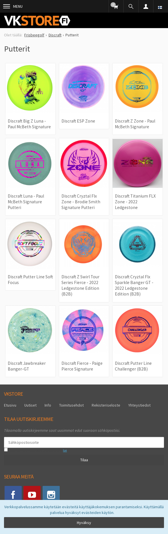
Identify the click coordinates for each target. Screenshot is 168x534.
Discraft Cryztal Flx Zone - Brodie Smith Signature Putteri (80, 201)
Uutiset (30, 405)
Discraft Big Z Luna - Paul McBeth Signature (29, 123)
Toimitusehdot (71, 405)
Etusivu (10, 405)
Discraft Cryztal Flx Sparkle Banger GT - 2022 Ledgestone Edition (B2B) (134, 285)
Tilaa (84, 459)
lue (65, 450)
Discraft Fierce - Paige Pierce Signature (82, 366)
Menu (13, 6)
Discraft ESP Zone (78, 121)
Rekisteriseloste (106, 405)
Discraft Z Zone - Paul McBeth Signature (135, 123)
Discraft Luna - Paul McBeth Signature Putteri (26, 201)
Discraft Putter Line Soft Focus (30, 279)
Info (48, 405)
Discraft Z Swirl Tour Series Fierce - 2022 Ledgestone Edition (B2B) (80, 285)
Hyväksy (84, 522)
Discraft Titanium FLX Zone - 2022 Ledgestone (135, 201)
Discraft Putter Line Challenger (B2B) (133, 366)
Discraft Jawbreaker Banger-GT (27, 366)
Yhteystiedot (139, 405)
